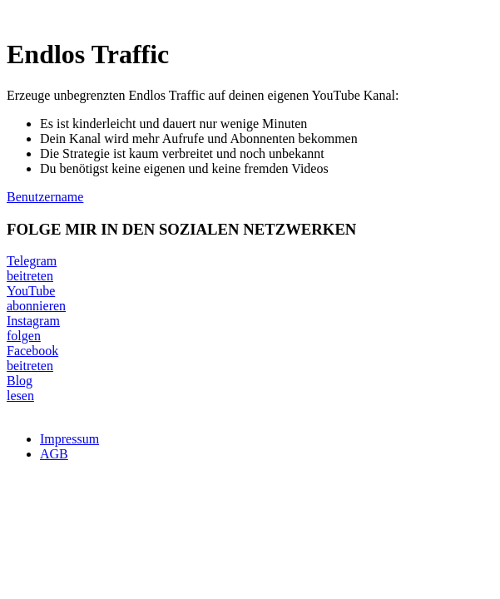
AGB (54, 454)
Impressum (69, 439)
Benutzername (45, 197)
